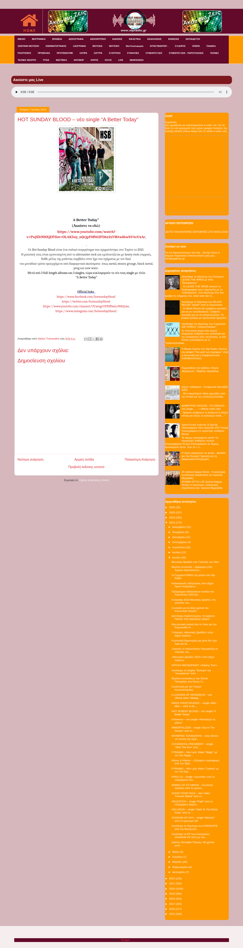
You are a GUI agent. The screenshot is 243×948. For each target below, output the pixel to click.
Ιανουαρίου (179, 872)
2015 (172, 913)
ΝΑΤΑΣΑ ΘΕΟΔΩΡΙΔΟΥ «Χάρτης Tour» (194, 665)
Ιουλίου (176, 552)
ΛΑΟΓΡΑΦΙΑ (79, 46)
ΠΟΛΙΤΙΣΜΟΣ (24, 53)
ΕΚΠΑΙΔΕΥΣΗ (193, 39)
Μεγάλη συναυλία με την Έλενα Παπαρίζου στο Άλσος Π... (190, 680)
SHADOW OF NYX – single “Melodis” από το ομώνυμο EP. (193, 819)
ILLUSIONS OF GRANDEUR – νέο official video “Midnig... (192, 696)
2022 (172, 878)
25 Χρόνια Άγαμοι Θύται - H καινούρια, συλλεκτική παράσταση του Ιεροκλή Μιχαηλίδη (204, 475)
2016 (172, 908)
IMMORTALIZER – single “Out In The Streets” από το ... (193, 729)
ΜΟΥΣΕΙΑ (98, 46)
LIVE (120, 60)
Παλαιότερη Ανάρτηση (140, 459)
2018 (172, 898)
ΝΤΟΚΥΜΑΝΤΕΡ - (159, 46)
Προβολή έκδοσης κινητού (86, 467)
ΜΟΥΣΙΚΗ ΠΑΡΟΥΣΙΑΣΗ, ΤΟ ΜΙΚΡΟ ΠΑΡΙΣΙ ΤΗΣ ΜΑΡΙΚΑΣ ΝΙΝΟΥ (193, 618)
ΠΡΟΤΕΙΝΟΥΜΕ (65, 53)
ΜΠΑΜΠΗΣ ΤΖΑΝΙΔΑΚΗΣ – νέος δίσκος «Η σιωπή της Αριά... (195, 737)
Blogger (125, 939)
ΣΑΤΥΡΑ (98, 53)
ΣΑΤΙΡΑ (83, 53)
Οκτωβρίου (179, 537)
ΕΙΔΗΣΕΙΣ (117, 39)
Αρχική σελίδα (84, 459)
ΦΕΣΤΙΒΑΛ (61, 60)
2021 (172, 883)
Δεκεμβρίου (179, 526)
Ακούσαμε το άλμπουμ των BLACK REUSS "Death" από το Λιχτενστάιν (202, 303)
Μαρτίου (177, 861)
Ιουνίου (176, 557)
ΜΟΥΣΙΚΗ (114, 46)
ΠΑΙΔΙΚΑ (211, 46)
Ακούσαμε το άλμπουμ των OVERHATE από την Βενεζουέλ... (195, 827)
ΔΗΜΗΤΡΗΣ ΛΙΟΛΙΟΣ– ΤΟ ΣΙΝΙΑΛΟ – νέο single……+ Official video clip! (204, 407)
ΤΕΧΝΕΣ (214, 53)
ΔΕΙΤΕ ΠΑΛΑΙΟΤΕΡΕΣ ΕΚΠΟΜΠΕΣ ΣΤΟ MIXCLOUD (197, 231)
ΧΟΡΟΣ (94, 60)
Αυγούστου (179, 547)
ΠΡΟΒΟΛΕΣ (44, 53)
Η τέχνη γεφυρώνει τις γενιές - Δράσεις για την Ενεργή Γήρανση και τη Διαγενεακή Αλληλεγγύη (204, 456)
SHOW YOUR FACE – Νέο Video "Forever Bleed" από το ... (191, 795)
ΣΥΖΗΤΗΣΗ (115, 53)
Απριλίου (177, 856)
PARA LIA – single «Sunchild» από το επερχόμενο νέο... (193, 778)
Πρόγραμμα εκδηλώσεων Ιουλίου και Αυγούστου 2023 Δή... (193, 593)
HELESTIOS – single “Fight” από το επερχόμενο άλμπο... (192, 803)
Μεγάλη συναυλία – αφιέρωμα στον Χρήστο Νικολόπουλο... (192, 568)
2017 (172, 903)
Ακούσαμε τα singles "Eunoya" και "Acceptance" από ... (191, 672)
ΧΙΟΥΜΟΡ (79, 60)
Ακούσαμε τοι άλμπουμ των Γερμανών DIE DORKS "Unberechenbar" (204, 325)
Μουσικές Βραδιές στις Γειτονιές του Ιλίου (195, 561)
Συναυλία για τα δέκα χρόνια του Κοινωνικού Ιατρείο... (190, 609)
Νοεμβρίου (178, 532)
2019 (172, 893)
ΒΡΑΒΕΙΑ (57, 39)
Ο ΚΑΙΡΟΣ (180, 46)
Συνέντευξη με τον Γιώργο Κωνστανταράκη (186, 688)
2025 (172, 512)
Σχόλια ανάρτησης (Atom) (94, 480)
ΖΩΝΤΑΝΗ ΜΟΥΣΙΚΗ (28, 46)
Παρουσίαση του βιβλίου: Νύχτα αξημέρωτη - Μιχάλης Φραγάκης (200, 369)
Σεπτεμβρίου (180, 542)
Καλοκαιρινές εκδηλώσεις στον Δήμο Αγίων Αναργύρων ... (193, 585)
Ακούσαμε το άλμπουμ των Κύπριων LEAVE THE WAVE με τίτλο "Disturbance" (203, 279)
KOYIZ (108, 60)
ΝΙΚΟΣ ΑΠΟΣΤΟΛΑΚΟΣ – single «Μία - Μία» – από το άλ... (194, 704)
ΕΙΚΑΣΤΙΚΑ (135, 39)
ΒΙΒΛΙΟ (21, 39)
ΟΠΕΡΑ (196, 46)
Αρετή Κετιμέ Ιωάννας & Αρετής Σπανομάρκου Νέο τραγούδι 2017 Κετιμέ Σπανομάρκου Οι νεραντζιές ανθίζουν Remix (205, 429)
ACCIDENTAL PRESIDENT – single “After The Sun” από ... (192, 746)
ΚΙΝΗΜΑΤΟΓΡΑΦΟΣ (56, 46)
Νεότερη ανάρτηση (31, 459)
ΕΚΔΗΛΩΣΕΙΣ (154, 39)
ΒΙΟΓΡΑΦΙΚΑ (39, 39)
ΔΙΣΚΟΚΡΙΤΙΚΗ (98, 39)
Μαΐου (176, 851)
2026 (172, 507)
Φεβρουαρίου (180, 867)
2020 (172, 888)
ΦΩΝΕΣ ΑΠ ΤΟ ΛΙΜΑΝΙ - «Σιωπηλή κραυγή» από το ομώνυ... (192, 787)
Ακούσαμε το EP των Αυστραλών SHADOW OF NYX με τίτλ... (191, 836)
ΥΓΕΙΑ (46, 60)
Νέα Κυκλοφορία (134, 46)
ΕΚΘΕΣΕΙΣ (173, 39)
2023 (172, 522)
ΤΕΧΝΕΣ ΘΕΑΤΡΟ (27, 60)
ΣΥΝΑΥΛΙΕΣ (133, 53)
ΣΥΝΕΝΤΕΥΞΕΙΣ (154, 53)
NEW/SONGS (136, 60)
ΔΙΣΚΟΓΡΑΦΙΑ (76, 39)
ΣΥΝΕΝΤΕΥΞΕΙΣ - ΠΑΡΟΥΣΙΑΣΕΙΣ (186, 53)
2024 (172, 517)
